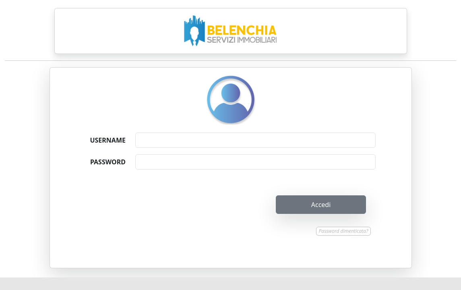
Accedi (321, 204)
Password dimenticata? (343, 231)
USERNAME (108, 140)
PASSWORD (108, 161)
